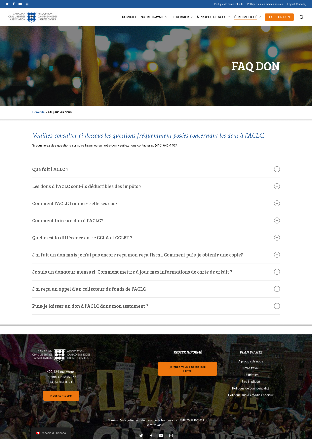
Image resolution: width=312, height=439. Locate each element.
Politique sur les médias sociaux (251, 395)
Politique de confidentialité (250, 388)
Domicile (38, 112)
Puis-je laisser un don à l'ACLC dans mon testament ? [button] (156, 306)
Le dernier (251, 375)
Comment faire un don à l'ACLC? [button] (156, 220)
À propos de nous (250, 361)
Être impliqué (251, 382)
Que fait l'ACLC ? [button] (156, 169)
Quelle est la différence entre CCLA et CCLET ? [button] (156, 237)
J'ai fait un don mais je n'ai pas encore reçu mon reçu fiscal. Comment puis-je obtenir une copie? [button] (156, 254)
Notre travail (250, 368)
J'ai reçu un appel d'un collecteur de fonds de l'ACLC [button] (156, 289)
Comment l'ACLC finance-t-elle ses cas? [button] (156, 203)
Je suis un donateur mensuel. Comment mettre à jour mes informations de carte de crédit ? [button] (156, 271)
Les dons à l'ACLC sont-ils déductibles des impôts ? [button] (156, 186)
